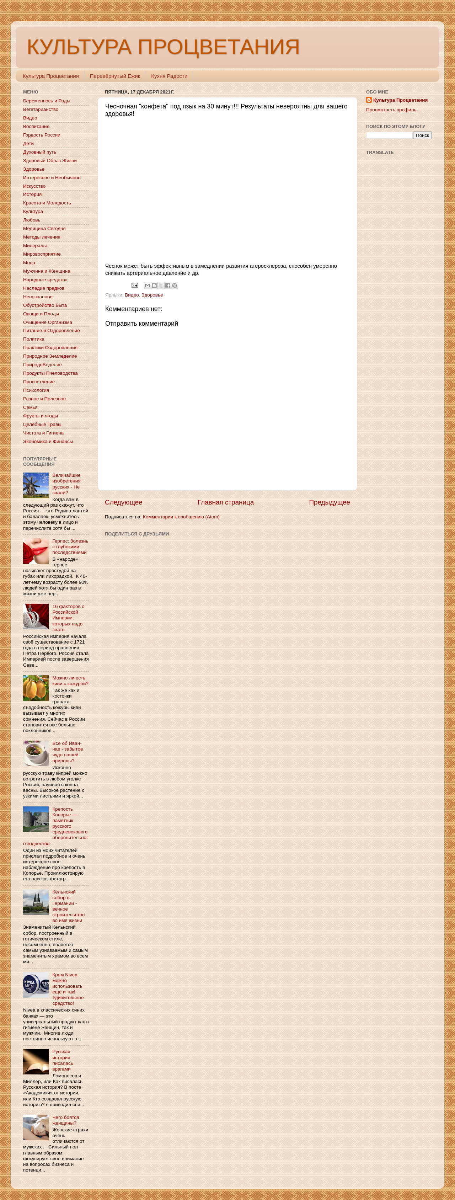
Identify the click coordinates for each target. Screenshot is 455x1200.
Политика (33, 339)
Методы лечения (41, 237)
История (32, 194)
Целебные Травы (42, 424)
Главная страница (226, 502)
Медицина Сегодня (44, 228)
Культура (33, 211)
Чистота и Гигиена (43, 433)
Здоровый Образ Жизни (50, 160)
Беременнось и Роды (46, 100)
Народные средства (45, 279)
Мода (29, 262)
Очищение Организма (47, 322)
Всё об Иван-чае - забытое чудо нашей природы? (67, 752)
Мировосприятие (42, 254)
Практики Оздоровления (50, 347)
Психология (36, 390)
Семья (30, 407)
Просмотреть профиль (391, 109)
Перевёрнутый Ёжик (115, 76)
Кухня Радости (169, 76)
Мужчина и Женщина (46, 271)
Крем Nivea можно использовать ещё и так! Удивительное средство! (68, 989)
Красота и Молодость (47, 203)
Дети (28, 143)
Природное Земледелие (50, 356)
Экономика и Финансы (48, 441)
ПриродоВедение (42, 364)
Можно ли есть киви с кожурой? (70, 680)
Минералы (35, 245)
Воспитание (36, 126)
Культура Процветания (51, 76)
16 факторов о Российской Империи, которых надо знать (68, 618)
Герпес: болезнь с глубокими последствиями (70, 546)
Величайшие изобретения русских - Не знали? (66, 484)
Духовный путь (39, 152)
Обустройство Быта (45, 305)
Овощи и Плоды (41, 313)
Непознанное (38, 296)
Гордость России (41, 135)
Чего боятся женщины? (65, 1120)
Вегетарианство (40, 109)
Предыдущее (329, 502)
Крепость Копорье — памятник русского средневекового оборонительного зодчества (55, 826)
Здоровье (152, 295)
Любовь (31, 220)
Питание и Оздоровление (51, 330)
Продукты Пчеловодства (50, 373)
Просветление (39, 381)
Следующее (124, 502)
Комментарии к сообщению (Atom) (181, 516)
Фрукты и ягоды (40, 415)
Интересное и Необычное (52, 177)
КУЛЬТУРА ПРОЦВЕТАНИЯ (163, 47)
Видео (132, 295)
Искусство (34, 186)
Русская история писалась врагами (62, 1060)
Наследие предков (43, 288)
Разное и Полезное (44, 398)
